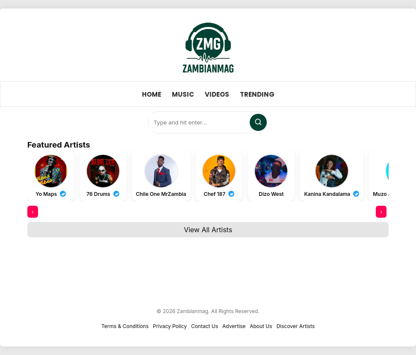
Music (183, 94)
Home (151, 94)
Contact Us (204, 326)
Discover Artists (296, 326)
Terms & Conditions (125, 326)
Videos (217, 94)
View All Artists (208, 229)
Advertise (233, 326)
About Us (261, 326)
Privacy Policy (170, 326)
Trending (257, 94)
